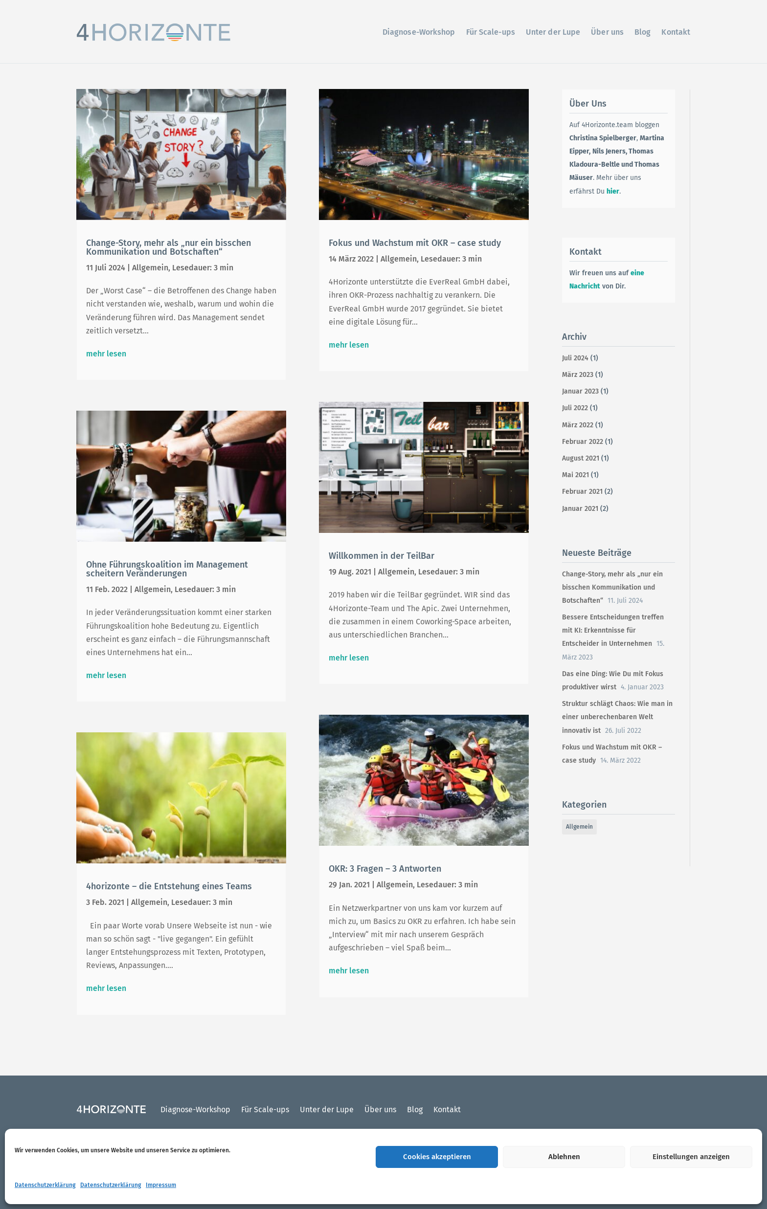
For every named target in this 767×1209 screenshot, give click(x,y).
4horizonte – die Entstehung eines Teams (169, 886)
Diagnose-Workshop (419, 32)
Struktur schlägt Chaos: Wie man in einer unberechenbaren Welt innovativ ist (617, 717)
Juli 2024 (575, 358)
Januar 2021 (580, 509)
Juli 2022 (575, 408)
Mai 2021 (575, 475)
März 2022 (577, 425)
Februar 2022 (582, 442)
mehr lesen (106, 353)
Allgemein (150, 267)
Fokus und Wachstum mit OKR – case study (415, 243)
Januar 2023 (580, 391)
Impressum (161, 1185)
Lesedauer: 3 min (202, 267)
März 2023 (577, 375)
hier (613, 191)
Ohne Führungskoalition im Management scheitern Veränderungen (167, 569)
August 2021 (580, 458)
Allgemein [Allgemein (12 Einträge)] (579, 826)
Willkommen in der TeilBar (381, 555)
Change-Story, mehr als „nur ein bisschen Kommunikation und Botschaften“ (168, 247)
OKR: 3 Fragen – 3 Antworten (385, 868)
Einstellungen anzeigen (691, 1156)
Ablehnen (564, 1156)
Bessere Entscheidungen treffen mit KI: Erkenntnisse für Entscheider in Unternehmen (613, 630)
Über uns (607, 32)
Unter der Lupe (553, 32)
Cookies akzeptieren (437, 1156)
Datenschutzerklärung (45, 1185)
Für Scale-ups (490, 32)
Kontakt (675, 32)
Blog (642, 32)
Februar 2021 (582, 491)
